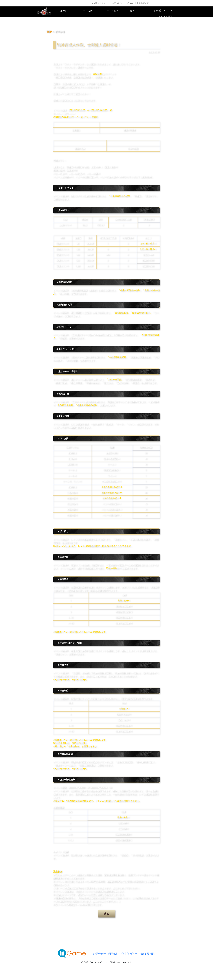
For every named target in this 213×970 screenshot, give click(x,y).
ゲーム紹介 (93, 12)
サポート (105, 3)
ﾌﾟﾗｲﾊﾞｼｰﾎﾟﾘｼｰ (129, 953)
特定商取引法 (147, 953)
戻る (106, 913)
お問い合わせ (117, 3)
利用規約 (113, 953)
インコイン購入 (92, 3)
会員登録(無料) (143, 3)
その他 (168, 12)
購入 (143, 12)
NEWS (68, 12)
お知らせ (130, 3)
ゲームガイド (118, 12)
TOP (49, 32)
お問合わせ (99, 953)
